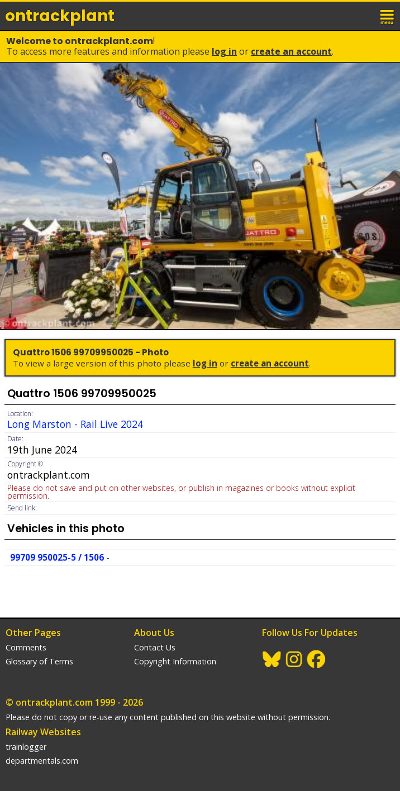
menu (387, 15)
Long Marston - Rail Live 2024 (75, 424)
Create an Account (291, 51)
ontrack (60, 16)
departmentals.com (42, 760)
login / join (363, 15)
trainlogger (26, 746)
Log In (224, 51)
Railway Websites (43, 732)
